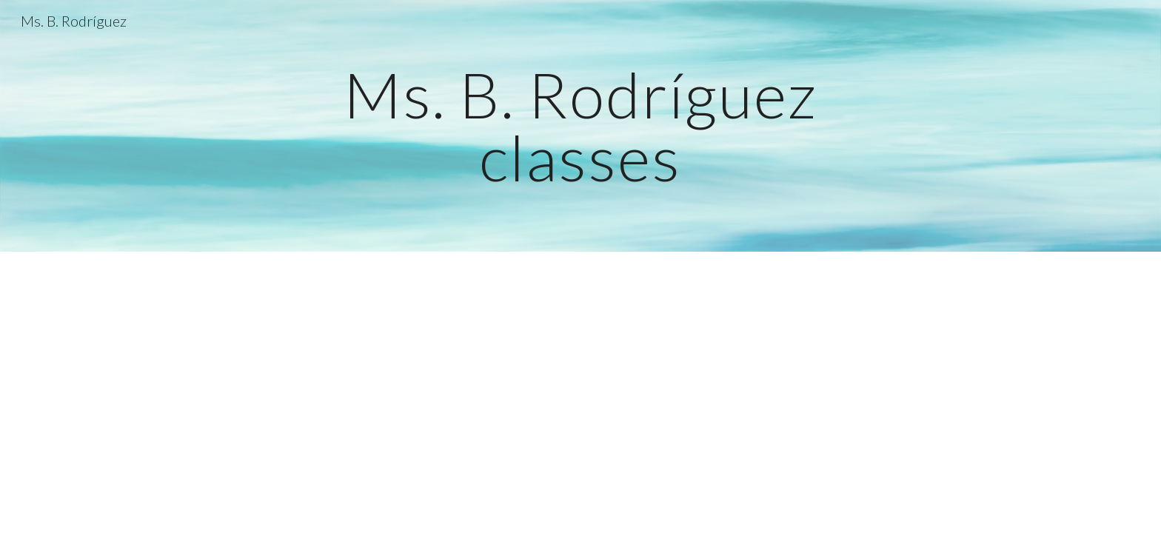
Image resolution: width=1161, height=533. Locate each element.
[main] (580, 126)
